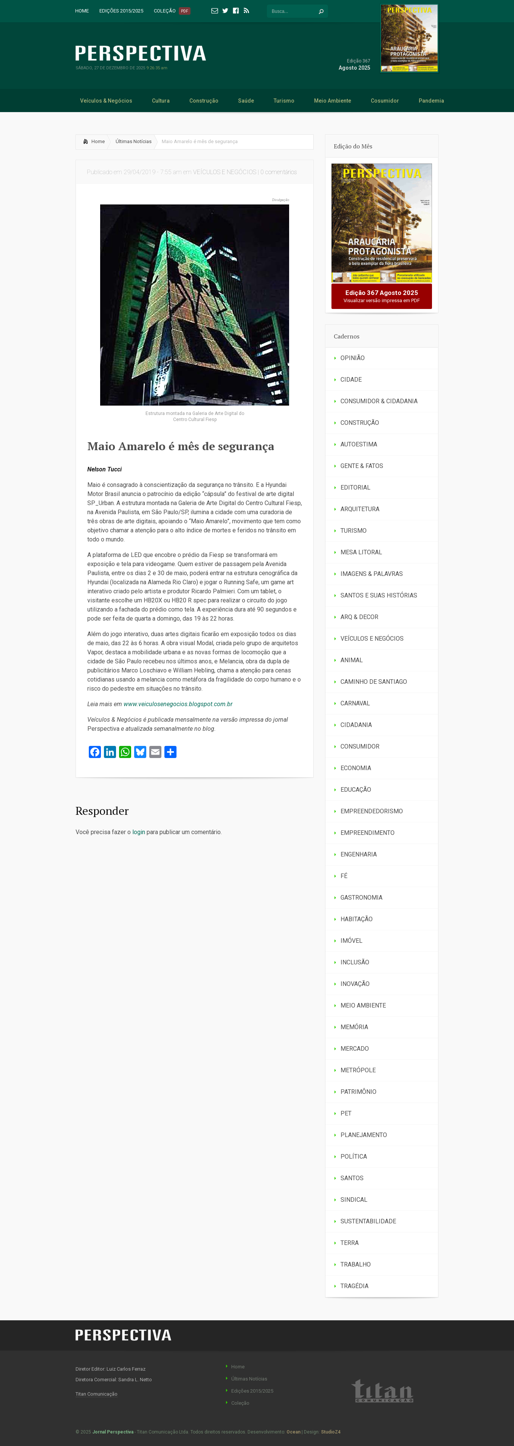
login (138, 832)
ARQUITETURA (360, 509)
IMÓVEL (351, 940)
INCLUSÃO (355, 962)
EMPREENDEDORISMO (372, 811)
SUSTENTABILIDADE (368, 1221)
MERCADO (355, 1048)
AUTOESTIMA (359, 444)
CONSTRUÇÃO (360, 422)
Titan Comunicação (97, 1394)
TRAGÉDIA (354, 1286)
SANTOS (352, 1178)
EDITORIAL (355, 487)
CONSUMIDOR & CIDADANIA (379, 401)
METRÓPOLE (358, 1070)
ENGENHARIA (359, 854)
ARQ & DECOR (359, 617)
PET (346, 1113)
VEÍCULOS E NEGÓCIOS (224, 172)
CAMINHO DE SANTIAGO (374, 681)
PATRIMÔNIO (358, 1091)
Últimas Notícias (134, 141)
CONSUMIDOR (360, 746)
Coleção (240, 1403)
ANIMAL (352, 660)
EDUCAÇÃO (356, 789)
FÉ (344, 876)
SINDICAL (354, 1199)
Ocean (293, 1432)
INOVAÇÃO (355, 983)
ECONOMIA (356, 768)
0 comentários (278, 172)
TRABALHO (356, 1264)
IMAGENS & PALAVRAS (372, 573)
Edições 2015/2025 (252, 1391)
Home (98, 141)
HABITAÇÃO (357, 919)
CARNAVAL (355, 703)
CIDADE (351, 379)
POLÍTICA (354, 1156)
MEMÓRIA (354, 1027)
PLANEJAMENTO (364, 1135)
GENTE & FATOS (362, 466)
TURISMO (354, 530)
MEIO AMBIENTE (363, 1005)
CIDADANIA (356, 724)
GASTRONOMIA (361, 897)
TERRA (350, 1242)
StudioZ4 (331, 1432)
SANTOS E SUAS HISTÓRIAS (379, 595)
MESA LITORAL (361, 552)
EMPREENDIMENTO (368, 832)
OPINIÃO (353, 358)
